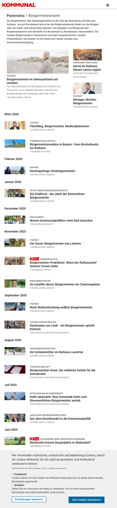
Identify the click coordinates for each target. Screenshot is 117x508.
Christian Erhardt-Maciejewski (52, 333)
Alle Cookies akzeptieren (86, 500)
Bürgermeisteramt (40, 281)
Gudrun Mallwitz (44, 224)
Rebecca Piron (42, 151)
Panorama (16, 16)
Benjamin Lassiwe (21, 97)
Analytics (19, 485)
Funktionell (20, 474)
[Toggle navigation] (107, 5)
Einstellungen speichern (29, 499)
